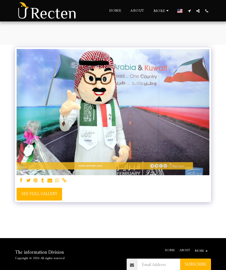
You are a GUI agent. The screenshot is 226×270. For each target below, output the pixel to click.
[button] (189, 11)
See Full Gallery (39, 194)
